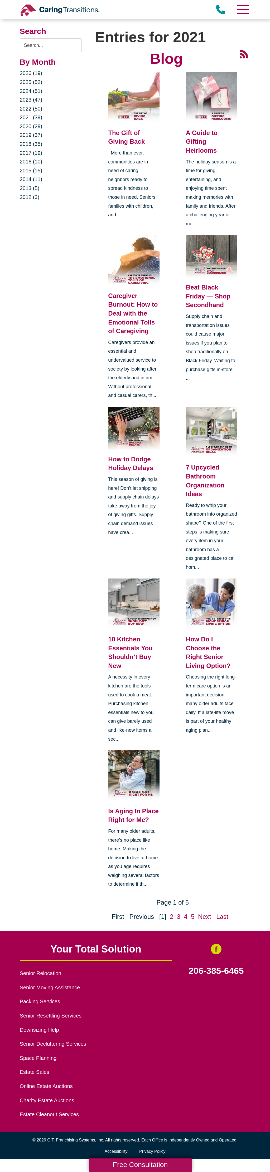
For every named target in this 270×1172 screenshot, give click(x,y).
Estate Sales (34, 1072)
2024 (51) (31, 91)
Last (222, 916)
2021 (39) (31, 117)
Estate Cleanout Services (49, 1114)
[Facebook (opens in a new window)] (216, 949)
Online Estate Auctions (46, 1086)
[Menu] (242, 9)
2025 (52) (31, 82)
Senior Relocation (40, 973)
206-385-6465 (216, 970)
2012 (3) (30, 197)
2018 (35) (31, 144)
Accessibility (115, 1151)
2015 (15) (31, 170)
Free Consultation (140, 1165)
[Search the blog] (51, 45)
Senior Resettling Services (50, 1016)
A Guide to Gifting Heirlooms (202, 141)
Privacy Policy (152, 1151)
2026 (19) (31, 73)
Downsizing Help (39, 1030)
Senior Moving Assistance (50, 987)
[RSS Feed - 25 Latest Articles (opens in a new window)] (244, 53)
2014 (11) (31, 179)
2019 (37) (31, 135)
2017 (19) (31, 153)
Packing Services (40, 1001)
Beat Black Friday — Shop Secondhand (208, 296)
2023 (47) (31, 100)
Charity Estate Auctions (47, 1100)
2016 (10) (31, 161)
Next (204, 916)
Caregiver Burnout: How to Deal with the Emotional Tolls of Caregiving (133, 313)
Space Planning (38, 1058)
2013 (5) (30, 188)
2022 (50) (31, 109)
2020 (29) (31, 126)
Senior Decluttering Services (53, 1044)
